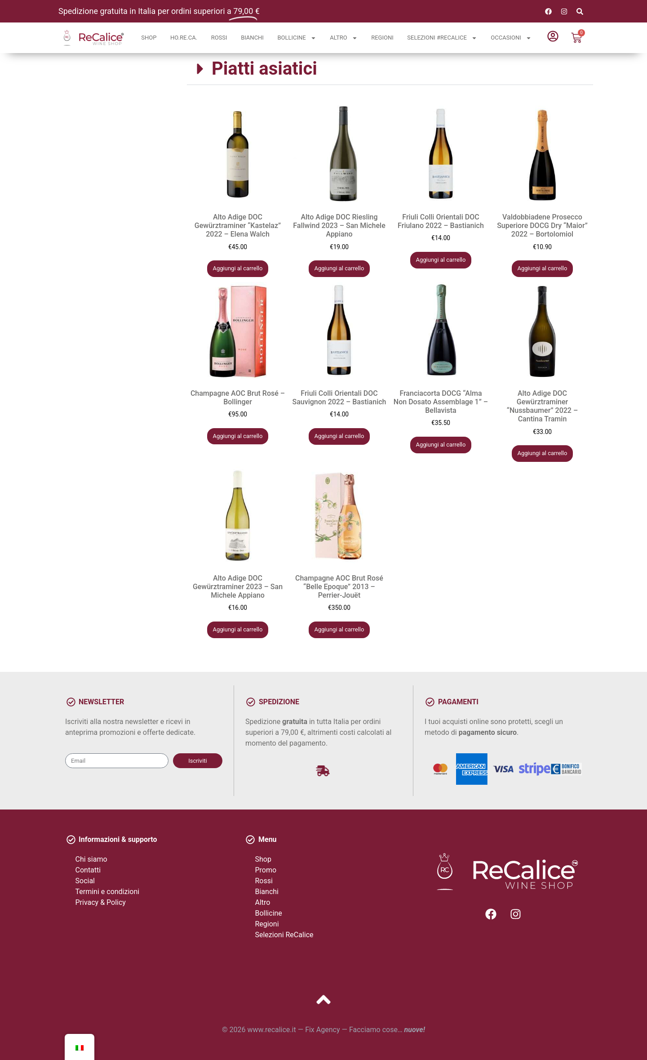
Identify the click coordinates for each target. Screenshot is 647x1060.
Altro (343, 38)
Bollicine (296, 38)
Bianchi (252, 37)
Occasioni (511, 38)
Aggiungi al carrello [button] (238, 268)
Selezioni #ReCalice (442, 38)
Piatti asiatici (264, 68)
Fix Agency (322, 1029)
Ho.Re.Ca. (183, 37)
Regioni (382, 37)
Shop (148, 37)
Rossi (219, 37)
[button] (390, 69)
